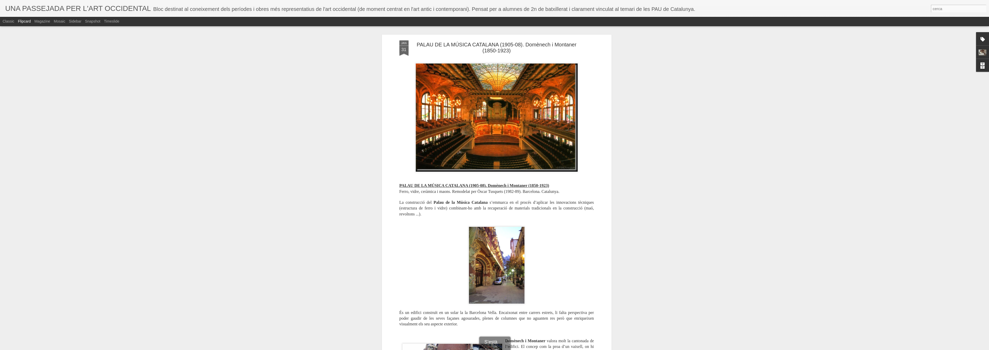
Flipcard (24, 21)
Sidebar (75, 21)
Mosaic (59, 21)
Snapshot (92, 21)
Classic (8, 21)
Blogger (517, 347)
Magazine (42, 21)
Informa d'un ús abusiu (538, 347)
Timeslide (111, 21)
